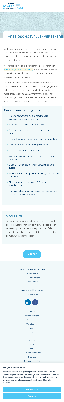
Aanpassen (32, 396)
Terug (32, 254)
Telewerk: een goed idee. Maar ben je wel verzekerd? (33, 139)
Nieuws (32, 328)
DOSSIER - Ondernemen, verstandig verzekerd (31, 150)
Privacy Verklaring (32, 361)
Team (32, 332)
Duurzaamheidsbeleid (32, 353)
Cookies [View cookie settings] (32, 348)
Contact (32, 344)
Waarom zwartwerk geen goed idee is (27, 124)
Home (32, 311)
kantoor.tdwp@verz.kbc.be (32, 290)
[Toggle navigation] (57, 5)
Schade (32, 340)
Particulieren (32, 320)
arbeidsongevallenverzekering (18, 69)
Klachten (32, 357)
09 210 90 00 (32, 282)
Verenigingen (32, 324)
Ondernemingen (32, 316)
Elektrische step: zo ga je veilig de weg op (28, 144)
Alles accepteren (32, 389)
